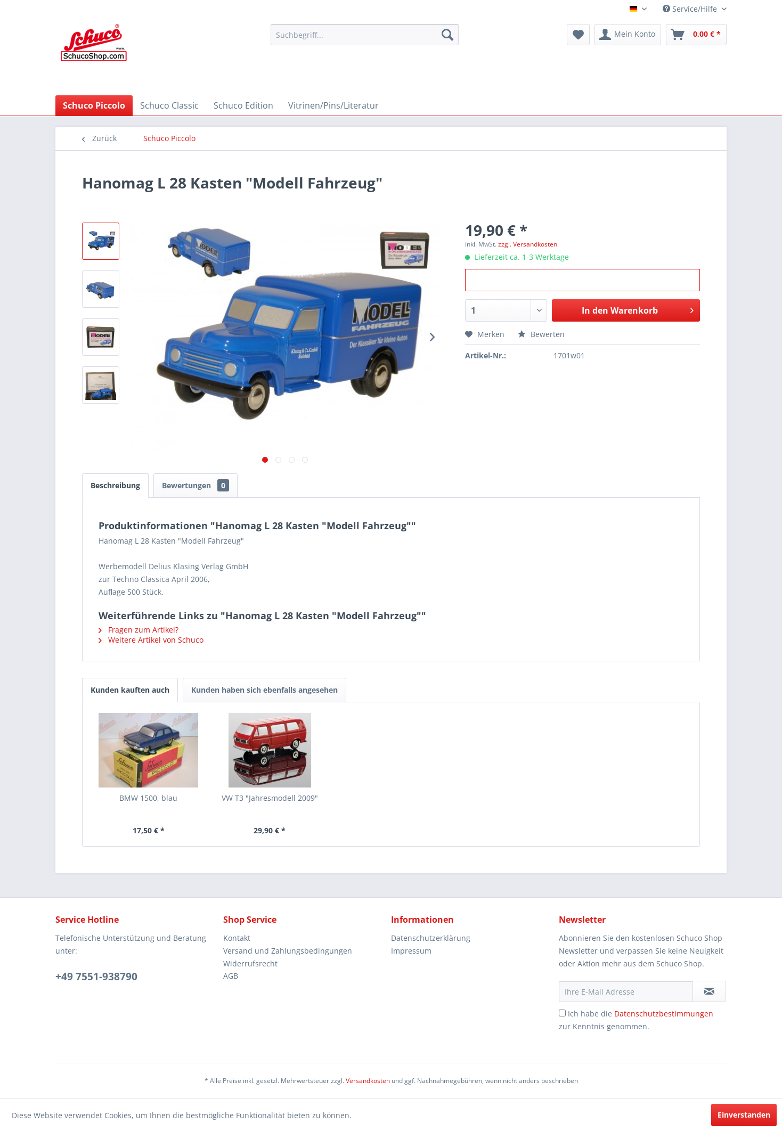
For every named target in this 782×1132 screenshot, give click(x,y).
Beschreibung (115, 485)
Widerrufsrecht (250, 963)
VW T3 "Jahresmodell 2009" (270, 798)
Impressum (411, 951)
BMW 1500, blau (148, 798)
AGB (230, 976)
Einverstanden (744, 1115)
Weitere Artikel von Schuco (151, 640)
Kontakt (236, 938)
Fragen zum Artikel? (138, 630)
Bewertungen (195, 485)
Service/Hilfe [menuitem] (691, 9)
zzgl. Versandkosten (527, 244)
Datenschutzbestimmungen (663, 1013)
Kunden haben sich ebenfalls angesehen (264, 690)
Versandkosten (368, 1080)
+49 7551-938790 (96, 976)
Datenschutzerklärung (430, 938)
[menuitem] (365, 34)
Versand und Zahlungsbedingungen (287, 951)
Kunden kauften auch (130, 690)
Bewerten (541, 334)
